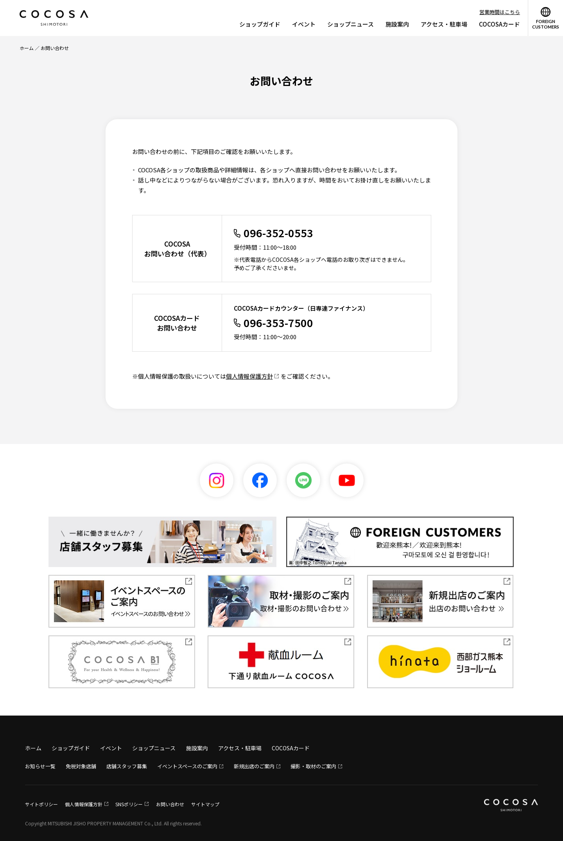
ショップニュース (350, 24)
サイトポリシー (41, 804)
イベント (304, 24)
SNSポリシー (129, 804)
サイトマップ (205, 804)
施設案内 (397, 24)
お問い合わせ (170, 804)
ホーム (27, 48)
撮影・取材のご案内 (313, 766)
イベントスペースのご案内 (187, 766)
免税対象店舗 (81, 766)
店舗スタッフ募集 (126, 766)
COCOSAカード (499, 24)
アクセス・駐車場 (444, 24)
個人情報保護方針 (249, 376)
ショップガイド (259, 24)
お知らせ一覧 (40, 766)
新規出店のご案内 (254, 766)
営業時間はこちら (499, 12)
